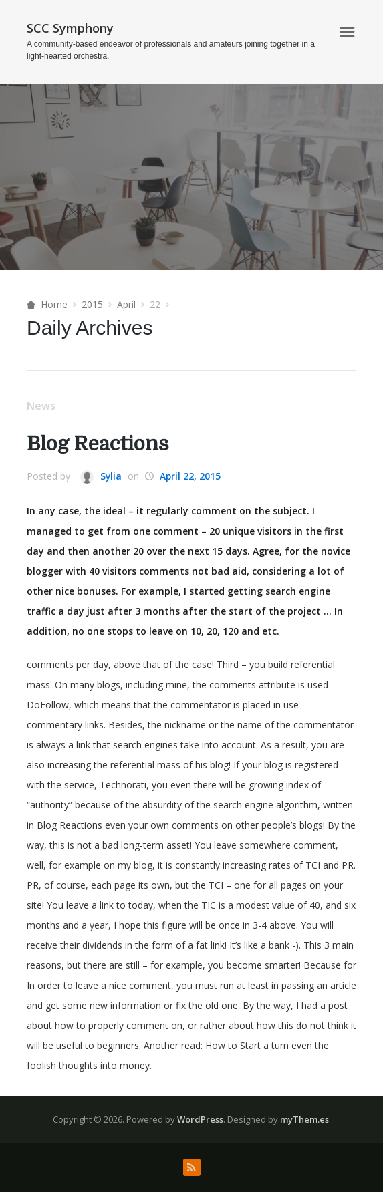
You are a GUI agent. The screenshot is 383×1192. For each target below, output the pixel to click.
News (41, 405)
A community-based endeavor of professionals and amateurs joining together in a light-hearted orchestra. (171, 50)
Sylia (101, 477)
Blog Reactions (99, 443)
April (126, 304)
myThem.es (304, 1119)
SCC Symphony (70, 28)
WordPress (200, 1119)
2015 (92, 304)
